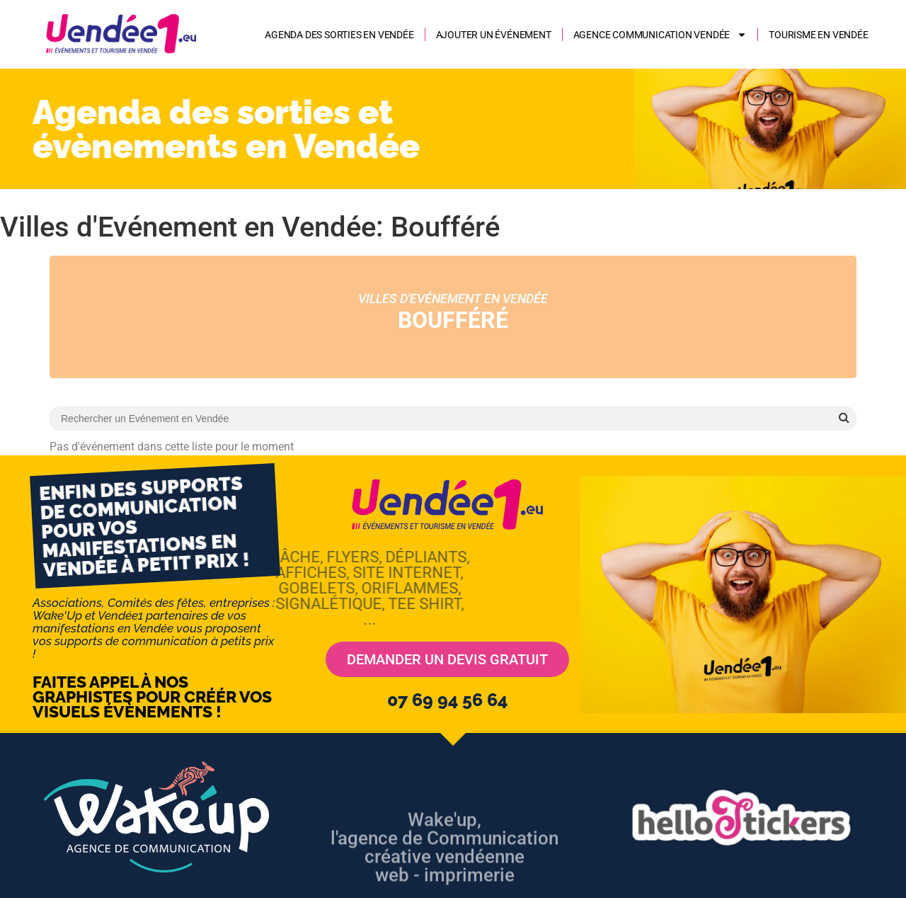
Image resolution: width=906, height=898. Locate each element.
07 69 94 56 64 (447, 699)
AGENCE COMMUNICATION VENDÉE (660, 35)
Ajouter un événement (493, 34)
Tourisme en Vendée (818, 34)
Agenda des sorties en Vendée (339, 34)
